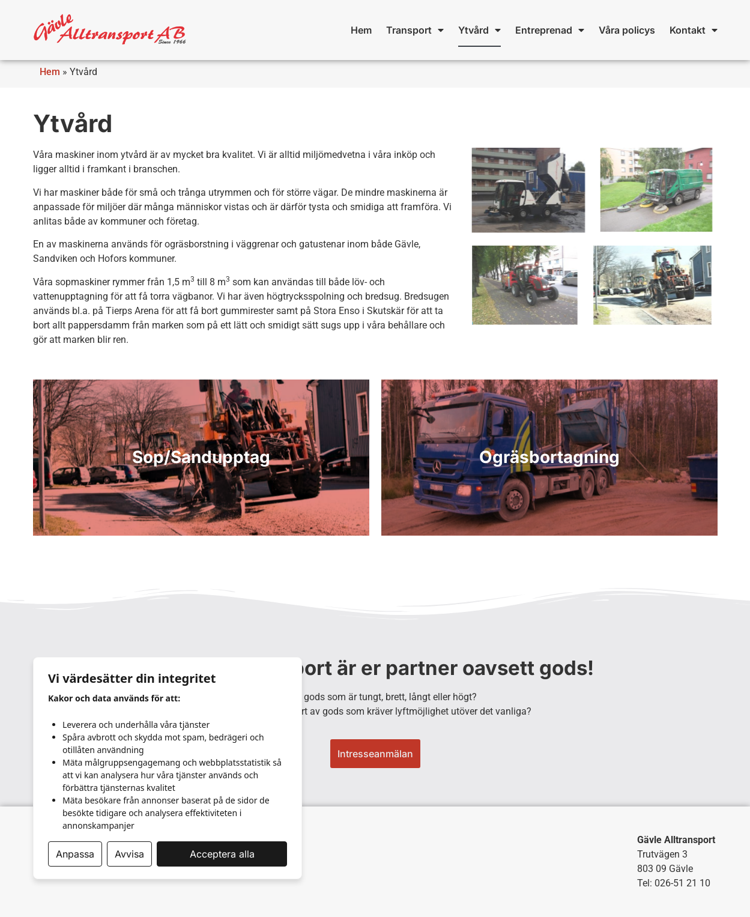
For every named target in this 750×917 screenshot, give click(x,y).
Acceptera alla (222, 854)
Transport (415, 30)
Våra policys (627, 30)
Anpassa (75, 854)
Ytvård (479, 30)
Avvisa (129, 854)
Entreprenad (549, 30)
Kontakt (694, 30)
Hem (361, 30)
